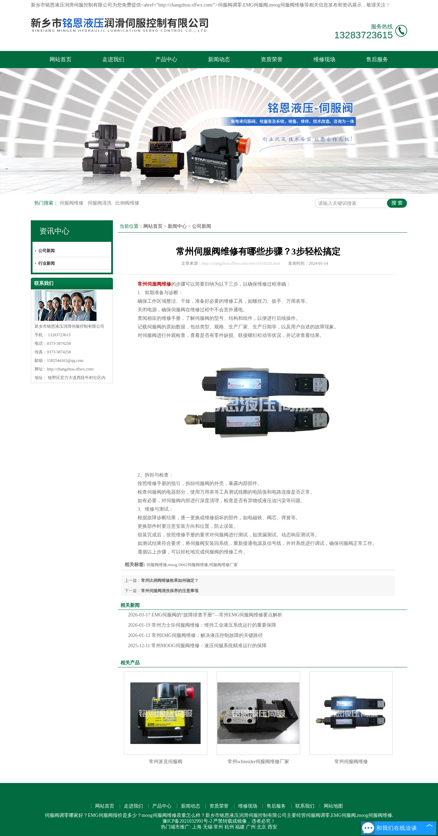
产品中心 (166, 59)
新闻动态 (219, 59)
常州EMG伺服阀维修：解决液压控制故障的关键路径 (195, 635)
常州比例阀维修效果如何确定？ (169, 580)
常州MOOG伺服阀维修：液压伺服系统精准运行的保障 (197, 645)
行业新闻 (46, 263)
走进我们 (113, 59)
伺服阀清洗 (100, 203)
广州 (251, 827)
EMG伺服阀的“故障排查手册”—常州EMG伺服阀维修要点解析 (205, 614)
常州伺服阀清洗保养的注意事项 (169, 590)
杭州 (229, 827)
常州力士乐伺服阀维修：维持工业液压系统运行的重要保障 (202, 625)
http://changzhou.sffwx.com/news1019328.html (241, 263)
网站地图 (333, 806)
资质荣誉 (272, 59)
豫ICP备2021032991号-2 (187, 821)
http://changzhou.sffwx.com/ (70, 369)
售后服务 (377, 59)
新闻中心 (177, 226)
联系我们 (304, 806)
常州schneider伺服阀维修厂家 (258, 761)
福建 (240, 827)
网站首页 (61, 59)
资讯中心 (54, 231)
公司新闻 (46, 250)
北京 (261, 827)
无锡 (207, 827)
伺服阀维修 (72, 203)
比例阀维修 (127, 203)
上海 (197, 827)
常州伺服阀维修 (351, 761)
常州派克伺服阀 (165, 761)
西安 (272, 827)
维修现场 (324, 59)
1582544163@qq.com (65, 360)
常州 (218, 827)
